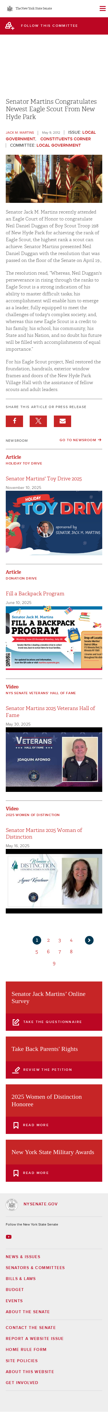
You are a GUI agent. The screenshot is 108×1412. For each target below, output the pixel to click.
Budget (15, 1290)
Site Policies (22, 1361)
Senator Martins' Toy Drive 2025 (44, 478)
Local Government (59, 145)
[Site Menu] (102, 8)
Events (14, 1301)
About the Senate (28, 1312)
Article (13, 457)
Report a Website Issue (35, 1339)
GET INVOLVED (22, 1383)
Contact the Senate (31, 1328)
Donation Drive (21, 578)
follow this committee (49, 26)
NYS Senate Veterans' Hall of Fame (41, 693)
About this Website (30, 1372)
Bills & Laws (21, 1279)
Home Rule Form (26, 1350)
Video (12, 687)
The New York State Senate (34, 8)
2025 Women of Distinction (33, 815)
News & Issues (23, 1257)
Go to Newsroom (78, 440)
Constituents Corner (65, 139)
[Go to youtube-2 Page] (9, 1237)
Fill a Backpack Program (35, 593)
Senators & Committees (35, 1268)
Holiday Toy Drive (24, 463)
